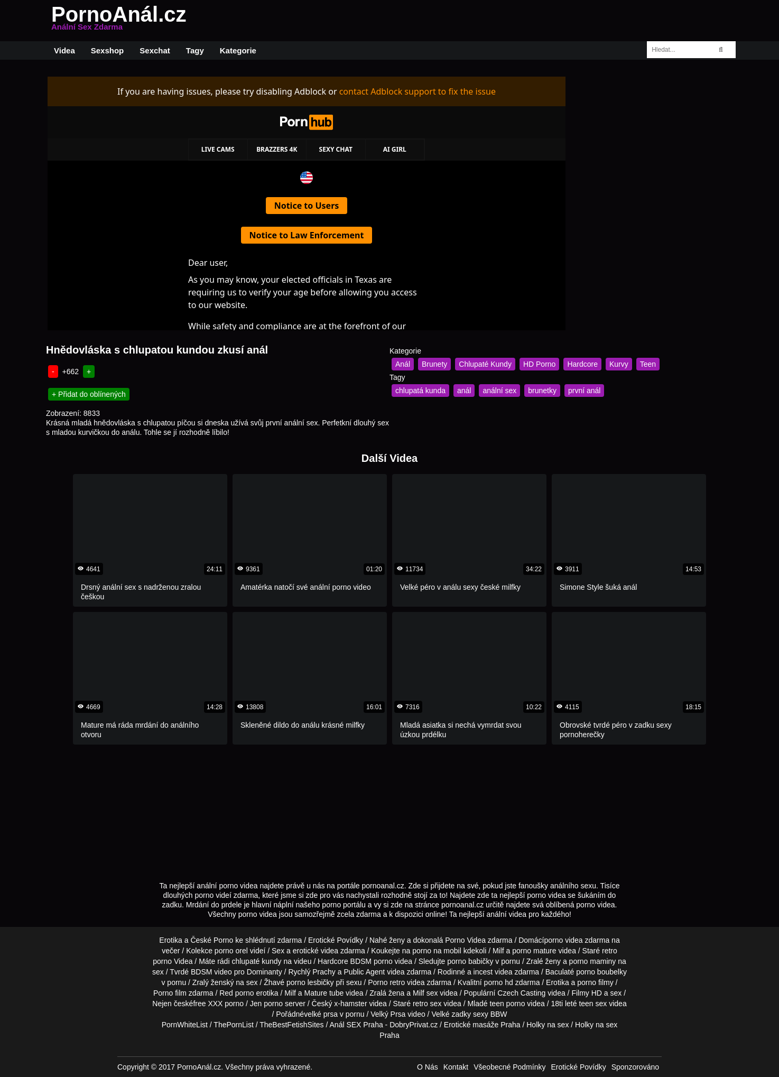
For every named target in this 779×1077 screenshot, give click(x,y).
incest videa (493, 972)
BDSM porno (371, 961)
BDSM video (211, 972)
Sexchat (155, 50)
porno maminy (592, 961)
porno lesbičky (310, 982)
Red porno (236, 993)
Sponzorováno (635, 1067)
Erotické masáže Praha (482, 1024)
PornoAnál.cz (119, 21)
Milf (418, 993)
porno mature (534, 950)
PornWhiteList (185, 1024)
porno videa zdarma (576, 940)
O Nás (427, 1067)
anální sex (499, 390)
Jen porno (266, 1003)
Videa (64, 50)
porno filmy (595, 982)
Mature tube (324, 993)
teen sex (593, 1003)
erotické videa (315, 950)
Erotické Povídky (335, 940)
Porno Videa (465, 940)
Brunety (434, 364)
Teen (648, 364)
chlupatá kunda (420, 390)
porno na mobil (436, 950)
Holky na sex (547, 1024)
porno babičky (470, 961)
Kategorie (238, 50)
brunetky (542, 390)
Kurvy (618, 364)
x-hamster (350, 1003)
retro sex (427, 1003)
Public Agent (364, 972)
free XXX (207, 1003)
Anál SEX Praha (356, 1024)
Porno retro (386, 982)
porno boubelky (601, 972)
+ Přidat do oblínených (89, 394)
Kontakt (455, 1067)
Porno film (170, 993)
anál (464, 390)
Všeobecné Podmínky (509, 1067)
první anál (584, 390)
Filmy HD (586, 993)
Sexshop (107, 50)
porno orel (231, 950)
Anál (402, 364)
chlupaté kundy (256, 961)
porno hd (498, 982)
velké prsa (321, 1014)
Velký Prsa (387, 1014)
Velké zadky (451, 1014)
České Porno (211, 940)
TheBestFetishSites (291, 1024)
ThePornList (233, 1024)
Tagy (195, 50)
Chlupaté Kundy (485, 364)
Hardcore (582, 364)
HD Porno (539, 364)
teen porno (507, 1003)
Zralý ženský (213, 982)
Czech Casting (521, 993)
